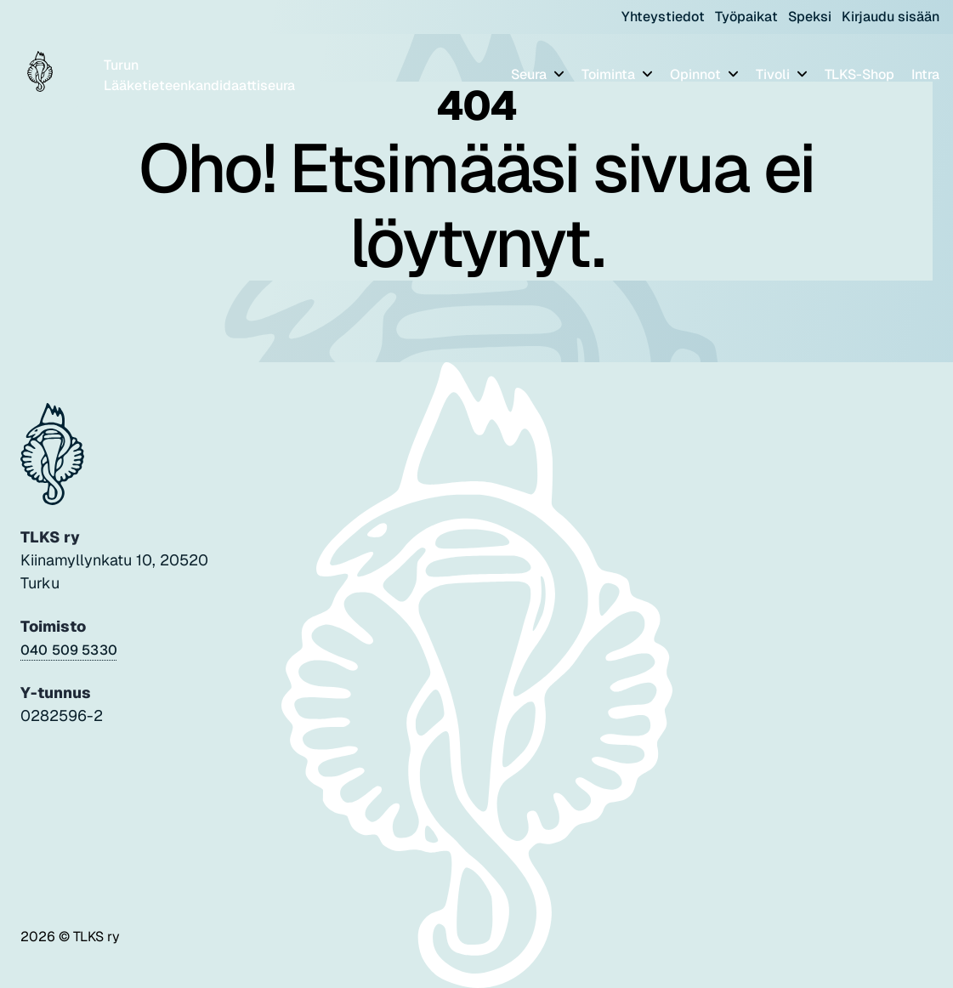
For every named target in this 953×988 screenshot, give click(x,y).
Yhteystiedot (663, 17)
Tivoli (774, 74)
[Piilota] (557, 73)
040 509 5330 (68, 650)
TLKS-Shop (859, 74)
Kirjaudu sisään (890, 17)
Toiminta (609, 74)
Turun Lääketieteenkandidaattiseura (199, 75)
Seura (530, 74)
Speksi (809, 17)
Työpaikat (746, 17)
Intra (925, 74)
